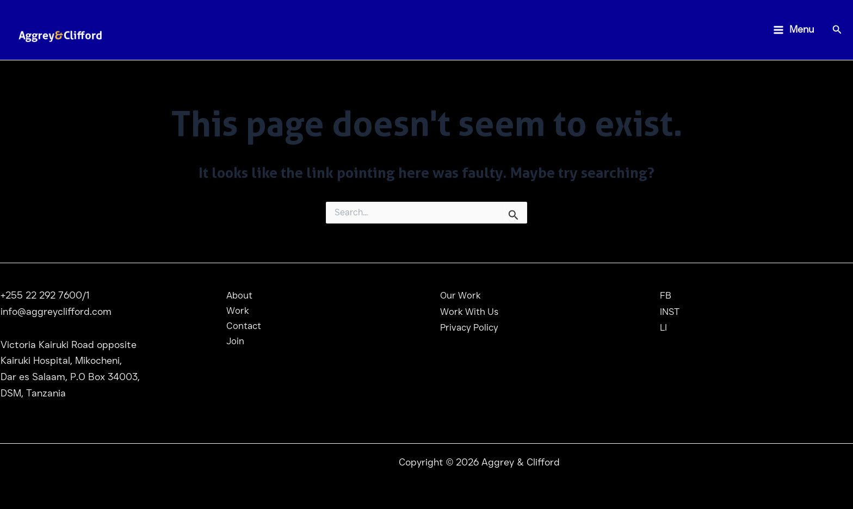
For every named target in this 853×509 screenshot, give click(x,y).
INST (670, 312)
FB (666, 295)
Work (232, 312)
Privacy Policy (471, 327)
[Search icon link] (837, 31)
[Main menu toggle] (793, 30)
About (234, 295)
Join (229, 344)
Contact (238, 327)
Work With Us (471, 312)
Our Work (461, 295)
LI (663, 327)
